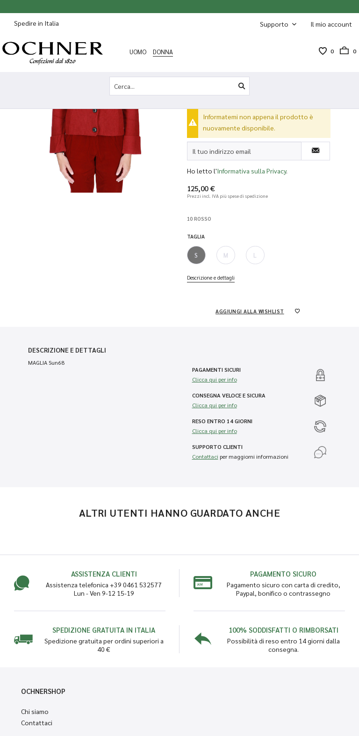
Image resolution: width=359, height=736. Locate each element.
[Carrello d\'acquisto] (345, 51)
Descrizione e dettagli (211, 277)
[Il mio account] (331, 24)
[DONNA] (163, 51)
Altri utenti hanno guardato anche (179, 512)
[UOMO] (138, 51)
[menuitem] (331, 24)
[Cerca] (242, 86)
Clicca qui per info (214, 379)
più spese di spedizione (244, 196)
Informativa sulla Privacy (251, 170)
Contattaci (205, 456)
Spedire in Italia (36, 23)
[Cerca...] (179, 86)
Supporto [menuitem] (275, 24)
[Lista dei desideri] (322, 51)
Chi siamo (35, 711)
